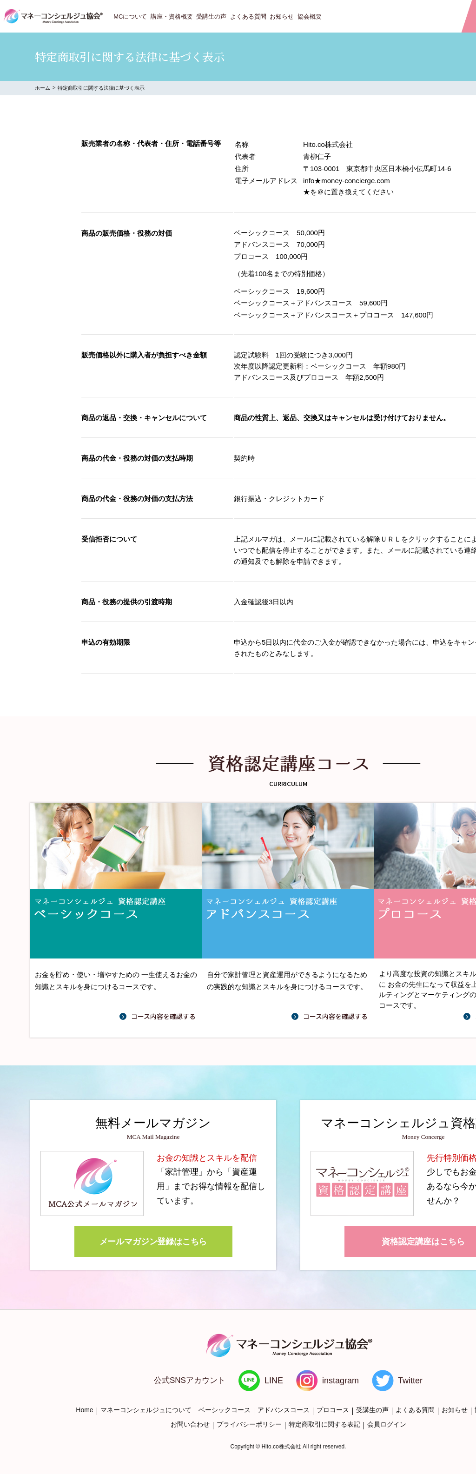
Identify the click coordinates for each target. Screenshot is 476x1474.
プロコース (333, 1410)
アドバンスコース (284, 1410)
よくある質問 (248, 16)
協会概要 (310, 16)
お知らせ (282, 16)
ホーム (42, 88)
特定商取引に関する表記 (324, 1424)
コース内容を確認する (163, 1016)
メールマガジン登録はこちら (153, 1241)
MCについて (130, 16)
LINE (273, 1380)
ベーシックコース (224, 1410)
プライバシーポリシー (249, 1424)
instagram (340, 1380)
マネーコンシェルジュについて (146, 1410)
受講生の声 (211, 16)
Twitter (410, 1380)
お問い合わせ (190, 1424)
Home (84, 1410)
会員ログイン (386, 1424)
